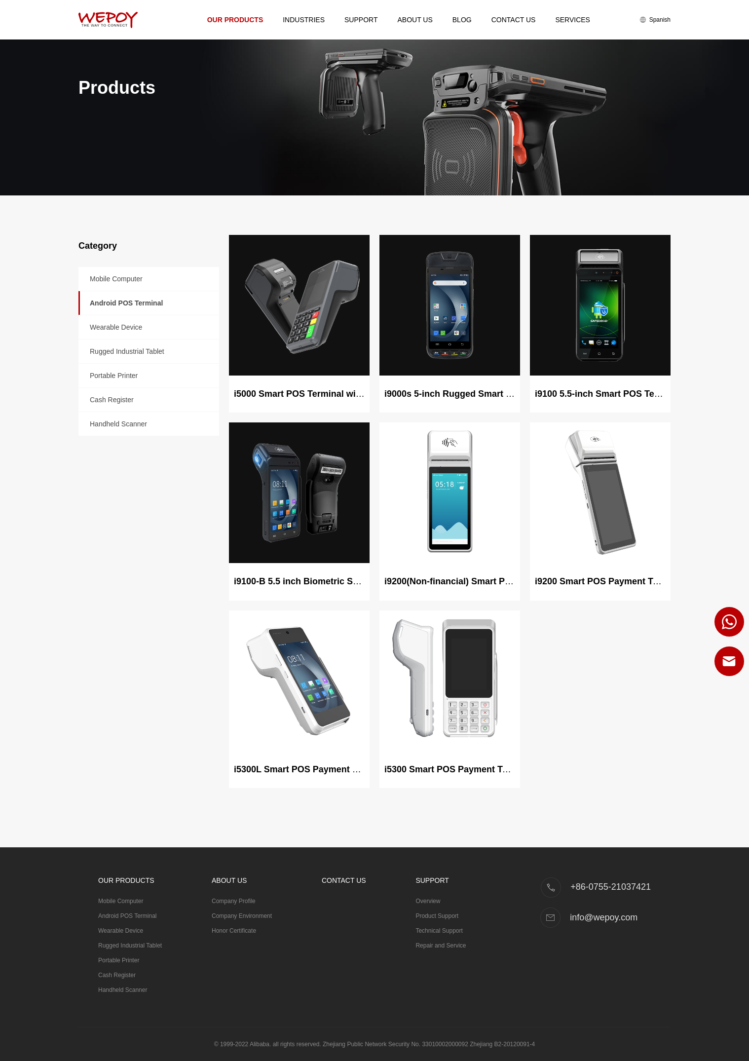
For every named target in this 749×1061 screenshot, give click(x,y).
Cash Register (112, 400)
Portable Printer (114, 375)
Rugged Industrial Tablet (127, 351)
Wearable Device (116, 327)
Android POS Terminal (126, 303)
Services (572, 20)
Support (360, 20)
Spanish (655, 19)
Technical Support (438, 930)
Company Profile (234, 901)
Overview (427, 901)
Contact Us (513, 20)
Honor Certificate (234, 930)
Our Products (235, 20)
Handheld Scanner (118, 424)
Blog (462, 20)
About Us (414, 20)
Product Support (436, 915)
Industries (304, 20)
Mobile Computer (116, 279)
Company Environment (242, 915)
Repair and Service (440, 945)
